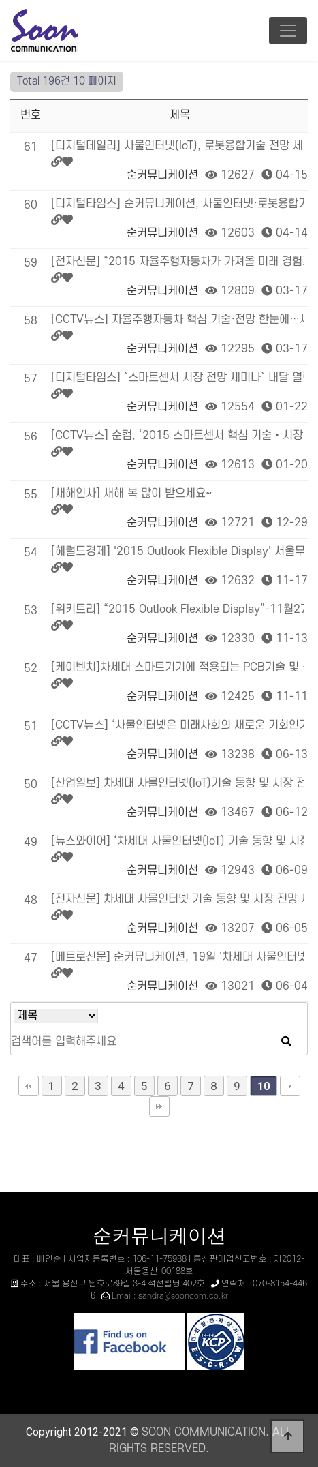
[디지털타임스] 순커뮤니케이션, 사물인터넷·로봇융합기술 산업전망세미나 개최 (177, 204)
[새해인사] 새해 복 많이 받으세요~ (131, 493)
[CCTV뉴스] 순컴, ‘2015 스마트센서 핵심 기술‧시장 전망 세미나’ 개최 (177, 435)
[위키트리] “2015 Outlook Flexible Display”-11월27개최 (177, 609)
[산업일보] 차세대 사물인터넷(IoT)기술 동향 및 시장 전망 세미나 (177, 783)
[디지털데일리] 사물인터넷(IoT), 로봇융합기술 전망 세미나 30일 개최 (177, 146)
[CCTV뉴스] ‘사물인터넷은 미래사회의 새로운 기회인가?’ (177, 725)
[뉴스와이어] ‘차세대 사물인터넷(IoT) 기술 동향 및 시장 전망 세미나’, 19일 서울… (177, 841)
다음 (290, 1086)
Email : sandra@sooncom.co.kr (170, 1296)
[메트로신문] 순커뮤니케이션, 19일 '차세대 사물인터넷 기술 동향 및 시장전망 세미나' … (177, 957)
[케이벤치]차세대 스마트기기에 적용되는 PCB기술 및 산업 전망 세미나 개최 (177, 667)
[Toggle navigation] (288, 30)
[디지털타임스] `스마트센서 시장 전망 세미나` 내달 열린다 (177, 378)
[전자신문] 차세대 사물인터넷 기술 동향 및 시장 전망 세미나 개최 (177, 899)
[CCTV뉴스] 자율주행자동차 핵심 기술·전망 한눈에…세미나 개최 (177, 320)
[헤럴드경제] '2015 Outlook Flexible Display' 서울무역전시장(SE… (177, 551)
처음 (28, 1086)
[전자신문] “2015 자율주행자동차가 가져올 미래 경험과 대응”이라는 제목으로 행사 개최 (177, 262)
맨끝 (159, 1106)
